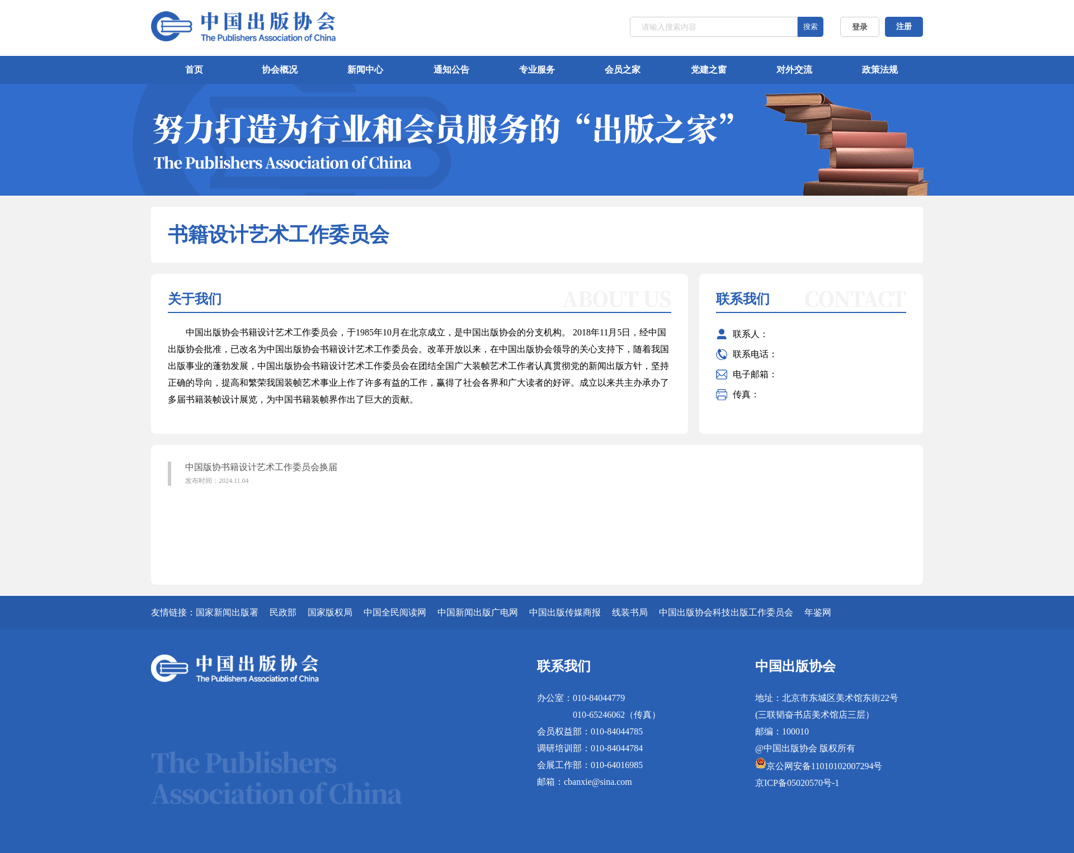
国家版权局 (330, 612)
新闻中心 (365, 69)
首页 (194, 69)
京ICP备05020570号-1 (797, 783)
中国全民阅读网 (395, 612)
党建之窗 (709, 69)
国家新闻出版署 (227, 612)
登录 (860, 27)
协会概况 (280, 69)
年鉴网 (817, 612)
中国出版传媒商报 (565, 612)
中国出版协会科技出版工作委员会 (726, 612)
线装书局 (630, 612)
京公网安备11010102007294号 (824, 766)
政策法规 (880, 69)
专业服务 (537, 69)
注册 (904, 26)
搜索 (810, 26)
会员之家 (622, 69)
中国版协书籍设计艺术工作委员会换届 (355, 474)
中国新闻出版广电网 (477, 612)
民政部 (283, 612)
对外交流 (794, 69)
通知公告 (451, 69)
